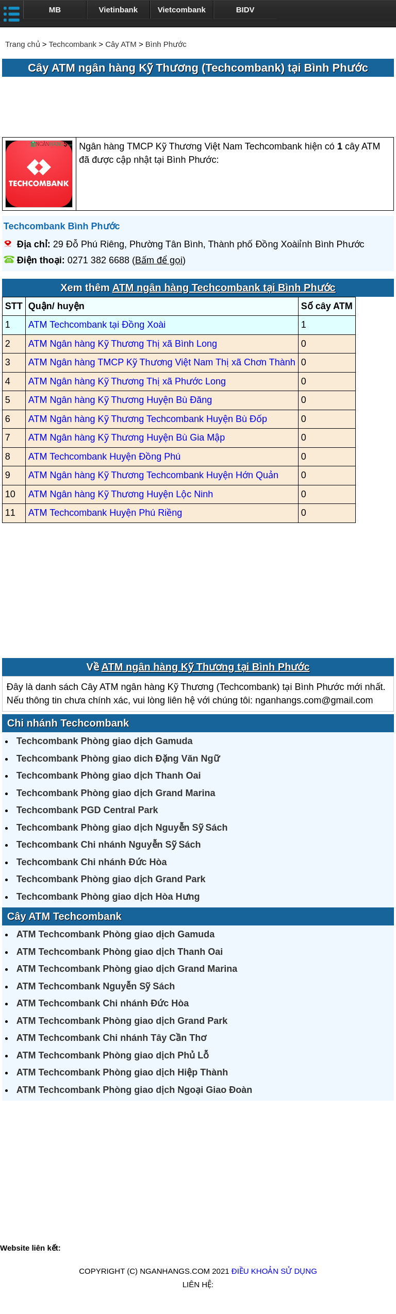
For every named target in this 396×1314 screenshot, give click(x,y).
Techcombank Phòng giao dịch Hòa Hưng (108, 896)
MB (55, 9)
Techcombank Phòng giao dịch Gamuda (104, 741)
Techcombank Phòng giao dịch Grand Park (111, 879)
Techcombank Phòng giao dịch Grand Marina (116, 793)
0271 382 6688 (98, 260)
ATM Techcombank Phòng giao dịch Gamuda (115, 934)
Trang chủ (22, 44)
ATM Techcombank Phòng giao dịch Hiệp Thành (122, 1072)
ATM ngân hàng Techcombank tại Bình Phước (224, 287)
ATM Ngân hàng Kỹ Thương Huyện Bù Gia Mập (126, 437)
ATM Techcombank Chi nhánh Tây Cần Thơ (111, 1038)
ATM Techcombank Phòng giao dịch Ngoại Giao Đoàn (134, 1090)
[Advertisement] (198, 107)
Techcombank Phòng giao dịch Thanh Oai (108, 775)
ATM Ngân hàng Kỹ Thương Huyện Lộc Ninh (120, 494)
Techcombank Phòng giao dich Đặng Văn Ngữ (118, 758)
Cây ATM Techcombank (64, 916)
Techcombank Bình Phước (62, 226)
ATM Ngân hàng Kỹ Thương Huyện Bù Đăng (120, 400)
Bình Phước (166, 44)
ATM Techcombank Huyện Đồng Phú (104, 456)
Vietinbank (118, 9)
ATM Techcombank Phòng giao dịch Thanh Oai (119, 952)
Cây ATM (121, 44)
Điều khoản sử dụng (274, 1271)
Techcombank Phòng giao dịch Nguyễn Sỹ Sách (122, 827)
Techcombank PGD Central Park (87, 810)
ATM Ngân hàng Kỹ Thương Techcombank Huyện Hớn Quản (153, 475)
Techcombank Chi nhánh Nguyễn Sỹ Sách (108, 844)
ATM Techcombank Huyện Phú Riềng (105, 513)
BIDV (245, 9)
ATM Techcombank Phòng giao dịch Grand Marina (126, 969)
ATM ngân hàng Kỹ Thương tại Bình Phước (206, 666)
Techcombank (72, 44)
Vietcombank (182, 9)
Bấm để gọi (159, 260)
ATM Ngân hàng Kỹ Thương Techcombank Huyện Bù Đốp (147, 419)
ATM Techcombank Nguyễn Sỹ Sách (95, 986)
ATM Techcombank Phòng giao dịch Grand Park (121, 1021)
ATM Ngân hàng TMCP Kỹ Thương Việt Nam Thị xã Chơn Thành (161, 362)
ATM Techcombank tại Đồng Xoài (97, 324)
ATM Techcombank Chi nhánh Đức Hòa (102, 1003)
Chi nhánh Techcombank (68, 723)
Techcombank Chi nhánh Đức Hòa (91, 862)
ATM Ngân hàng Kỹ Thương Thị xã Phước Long (127, 381)
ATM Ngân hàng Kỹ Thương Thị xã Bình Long (122, 344)
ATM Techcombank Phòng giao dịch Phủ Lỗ (112, 1055)
